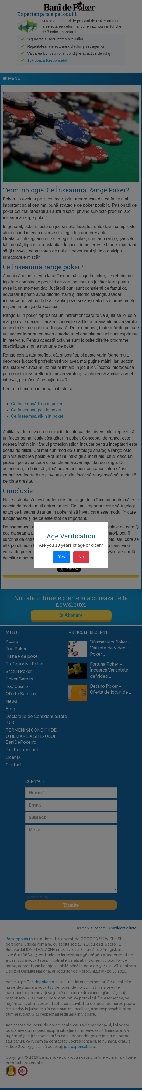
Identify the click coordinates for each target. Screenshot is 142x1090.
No (81, 557)
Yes (61, 557)
